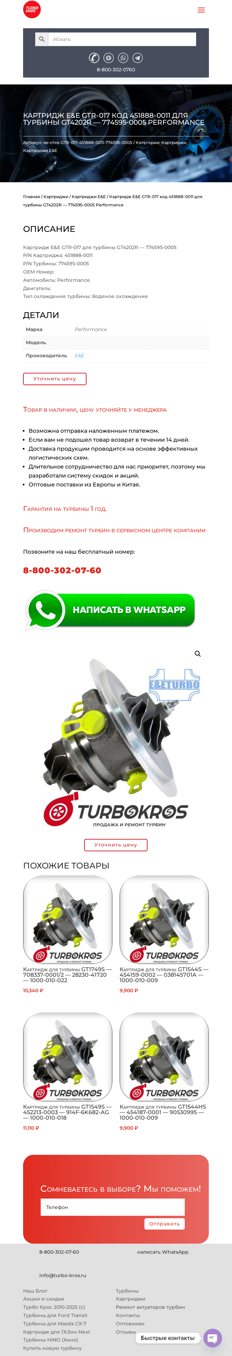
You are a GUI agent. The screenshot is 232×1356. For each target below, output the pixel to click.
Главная (31, 196)
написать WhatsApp (163, 1252)
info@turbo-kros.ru (62, 1275)
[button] (198, 654)
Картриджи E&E (40, 150)
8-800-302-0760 (116, 69)
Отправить (164, 1224)
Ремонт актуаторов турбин (150, 1307)
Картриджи (173, 142)
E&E (79, 355)
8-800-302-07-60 (62, 570)
